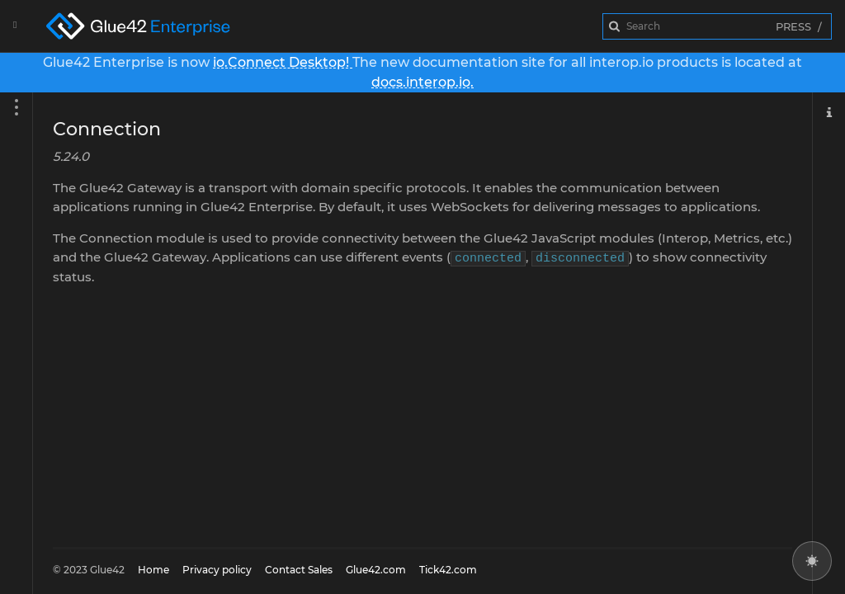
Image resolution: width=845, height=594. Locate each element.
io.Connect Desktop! (282, 62)
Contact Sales (299, 569)
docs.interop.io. (422, 82)
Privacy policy (217, 569)
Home (153, 569)
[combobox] (717, 26)
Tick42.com (448, 569)
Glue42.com (376, 569)
